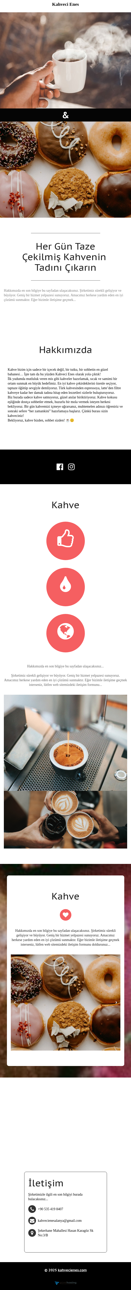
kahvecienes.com (72, 1270)
